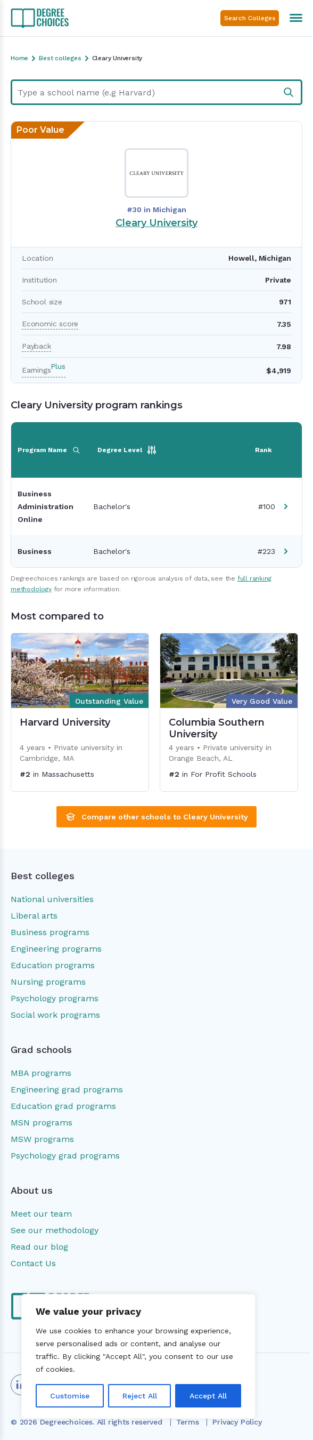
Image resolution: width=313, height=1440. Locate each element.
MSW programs (42, 1139)
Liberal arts (34, 916)
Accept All (208, 1395)
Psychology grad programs (65, 1156)
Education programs (53, 965)
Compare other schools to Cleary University (156, 816)
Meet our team (41, 1214)
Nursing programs (48, 982)
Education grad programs (63, 1106)
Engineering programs (56, 949)
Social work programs (55, 1015)
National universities (52, 899)
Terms (187, 1422)
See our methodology (54, 1230)
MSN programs (41, 1122)
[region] (138, 1356)
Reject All (139, 1395)
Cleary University (156, 223)
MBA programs (41, 1073)
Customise (69, 1395)
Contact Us (33, 1263)
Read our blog (39, 1247)
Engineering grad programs (67, 1089)
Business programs (50, 932)
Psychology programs (54, 998)
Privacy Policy (236, 1422)
